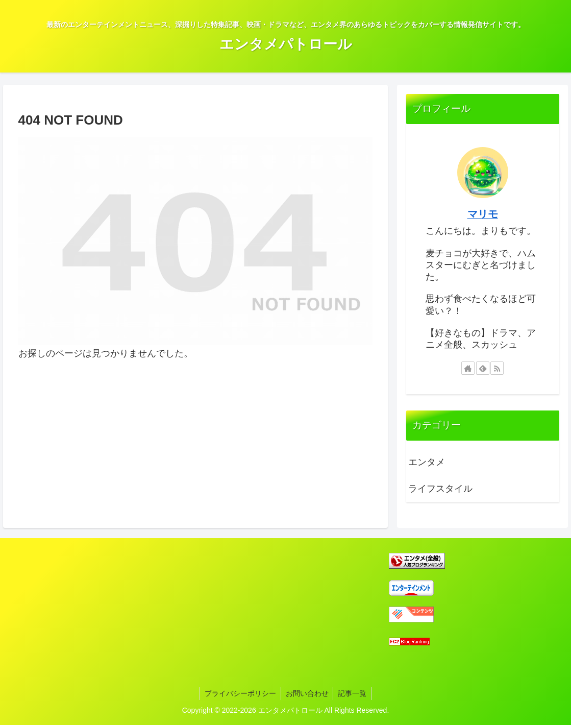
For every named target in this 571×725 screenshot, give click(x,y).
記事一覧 (353, 693)
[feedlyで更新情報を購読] (482, 368)
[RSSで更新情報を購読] (497, 368)
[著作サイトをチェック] (468, 368)
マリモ (482, 214)
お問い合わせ (307, 693)
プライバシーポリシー (239, 693)
